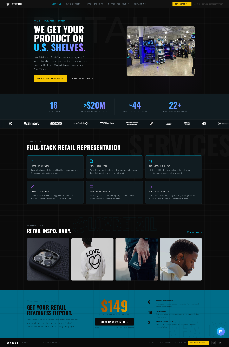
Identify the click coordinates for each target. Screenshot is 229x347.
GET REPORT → (182, 4)
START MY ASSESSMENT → (114, 321)
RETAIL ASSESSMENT (118, 4)
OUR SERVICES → (82, 78)
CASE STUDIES (73, 4)
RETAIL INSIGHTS (94, 4)
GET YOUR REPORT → (50, 78)
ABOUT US (56, 4)
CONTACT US (140, 4)
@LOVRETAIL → (194, 232)
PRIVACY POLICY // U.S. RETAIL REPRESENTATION (163, 343)
